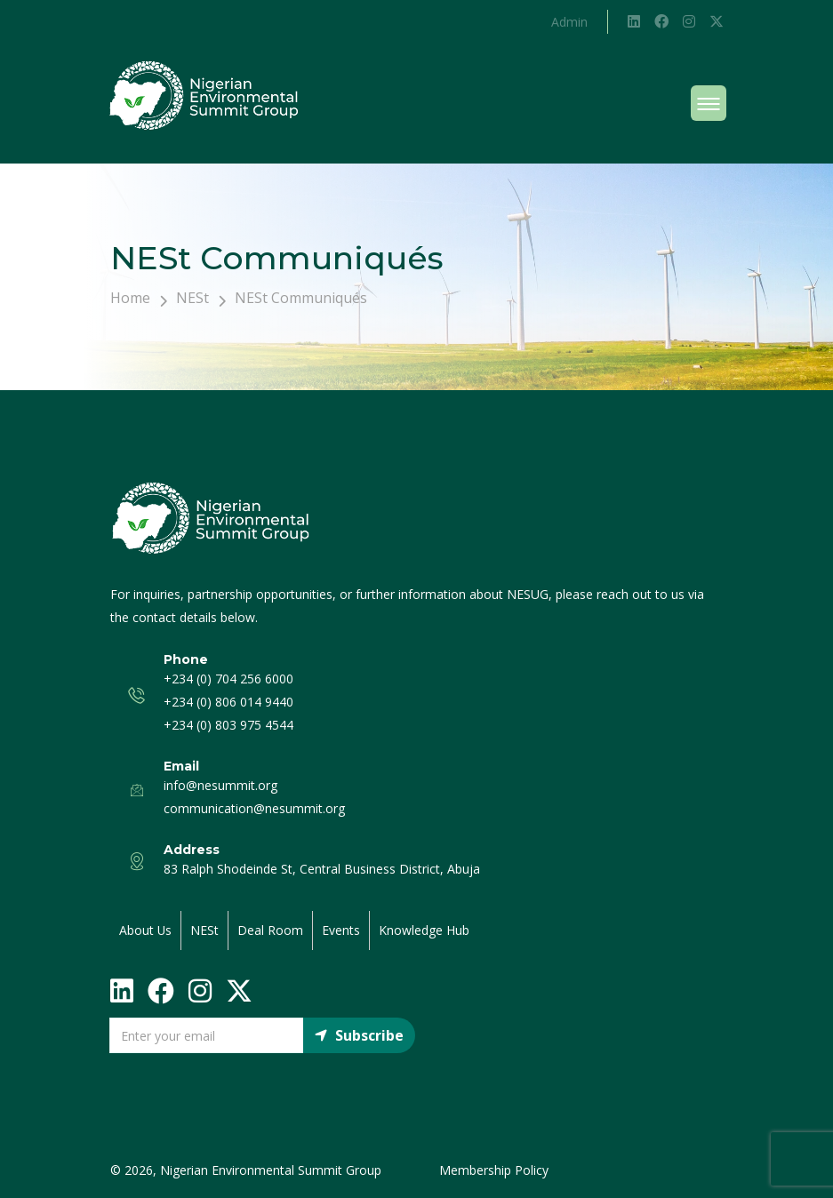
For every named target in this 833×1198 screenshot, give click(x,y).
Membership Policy (494, 1170)
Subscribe (359, 1035)
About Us (145, 930)
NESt (192, 297)
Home (130, 297)
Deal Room (271, 930)
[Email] (206, 1035)
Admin (569, 21)
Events (342, 930)
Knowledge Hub (425, 930)
